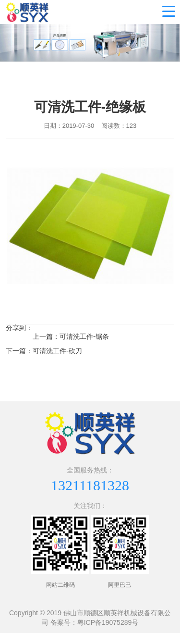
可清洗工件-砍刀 (57, 351)
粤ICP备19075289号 (108, 622)
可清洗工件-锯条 (84, 336)
